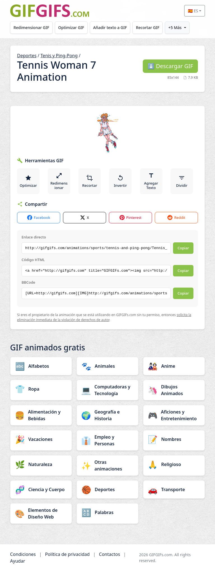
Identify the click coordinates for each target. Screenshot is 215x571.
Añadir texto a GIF (110, 27)
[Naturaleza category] (41, 464)
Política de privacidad (67, 554)
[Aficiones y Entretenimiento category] (174, 415)
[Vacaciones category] (41, 439)
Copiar (183, 247)
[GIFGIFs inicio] (49, 10)
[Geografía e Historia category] (107, 415)
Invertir (120, 181)
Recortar (89, 181)
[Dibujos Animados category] (174, 390)
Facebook (38, 217)
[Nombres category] (174, 439)
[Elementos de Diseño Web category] (41, 513)
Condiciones (23, 554)
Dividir (181, 181)
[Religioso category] (174, 464)
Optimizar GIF (71, 27)
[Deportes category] (107, 489)
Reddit (176, 217)
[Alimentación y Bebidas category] (41, 415)
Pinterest (131, 217)
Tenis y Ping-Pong (59, 55)
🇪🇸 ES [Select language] (193, 10)
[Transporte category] (174, 489)
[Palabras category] (107, 512)
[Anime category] (174, 366)
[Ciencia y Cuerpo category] (41, 489)
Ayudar (17, 561)
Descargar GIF (170, 66)
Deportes (26, 55)
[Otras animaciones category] (107, 465)
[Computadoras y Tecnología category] (107, 390)
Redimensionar (59, 181)
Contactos (109, 554)
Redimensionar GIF (31, 27)
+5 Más (175, 27)
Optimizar (28, 181)
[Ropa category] (41, 389)
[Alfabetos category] (41, 366)
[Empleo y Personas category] (107, 440)
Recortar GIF (148, 27)
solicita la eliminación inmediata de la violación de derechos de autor (104, 317)
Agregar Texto (151, 181)
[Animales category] (107, 366)
